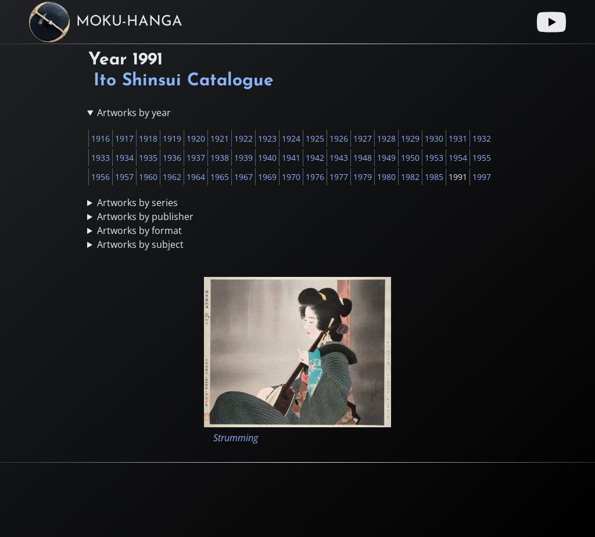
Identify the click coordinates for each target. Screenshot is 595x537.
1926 (338, 138)
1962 (172, 176)
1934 (124, 157)
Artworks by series (137, 202)
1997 (481, 176)
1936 (172, 157)
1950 (410, 157)
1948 (362, 157)
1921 (219, 138)
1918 (148, 138)
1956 (100, 176)
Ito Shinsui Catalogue (184, 81)
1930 (434, 138)
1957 (124, 176)
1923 (267, 138)
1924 (291, 138)
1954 (458, 157)
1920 (196, 138)
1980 (386, 176)
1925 (315, 138)
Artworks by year (134, 112)
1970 (291, 176)
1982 (410, 176)
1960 (148, 176)
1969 (267, 176)
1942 (315, 157)
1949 (386, 157)
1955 (481, 157)
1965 (219, 176)
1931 (458, 138)
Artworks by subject (140, 244)
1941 (291, 157)
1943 (338, 157)
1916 (100, 138)
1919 (172, 138)
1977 (338, 176)
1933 (100, 157)
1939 (243, 157)
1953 (434, 157)
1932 (481, 138)
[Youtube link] (551, 22)
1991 (458, 176)
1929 (410, 138)
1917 (124, 138)
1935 (148, 157)
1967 (243, 176)
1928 (386, 138)
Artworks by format (139, 230)
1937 (196, 157)
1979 (362, 176)
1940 (267, 157)
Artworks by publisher (145, 216)
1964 (196, 176)
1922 (243, 138)
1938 (219, 157)
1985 (434, 176)
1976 (315, 176)
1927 (362, 138)
